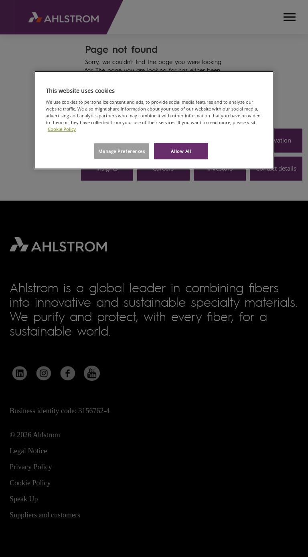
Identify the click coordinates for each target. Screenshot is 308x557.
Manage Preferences (121, 151)
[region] (154, 120)
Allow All (181, 151)
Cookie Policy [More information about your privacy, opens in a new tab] (62, 129)
